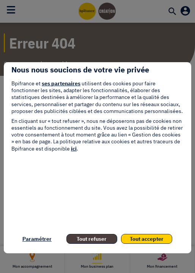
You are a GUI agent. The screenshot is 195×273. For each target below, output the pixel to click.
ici (74, 148)
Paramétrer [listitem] (37, 238)
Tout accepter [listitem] (147, 238)
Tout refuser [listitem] (92, 238)
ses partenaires (61, 83)
